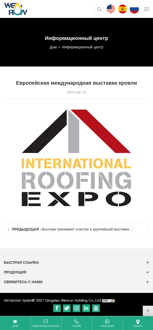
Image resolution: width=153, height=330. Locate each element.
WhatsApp (107, 326)
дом (15, 326)
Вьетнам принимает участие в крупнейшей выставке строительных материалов (70, 231)
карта (138, 326)
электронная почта (46, 326)
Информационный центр (82, 47)
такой (76, 326)
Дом (53, 47)
